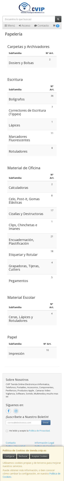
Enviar (46, 422)
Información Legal (44, 442)
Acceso (24, 25)
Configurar (9, 456)
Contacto (41, 25)
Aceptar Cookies (39, 456)
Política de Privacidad (39, 430)
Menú (10, 25)
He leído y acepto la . (29, 430)
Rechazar (23, 456)
